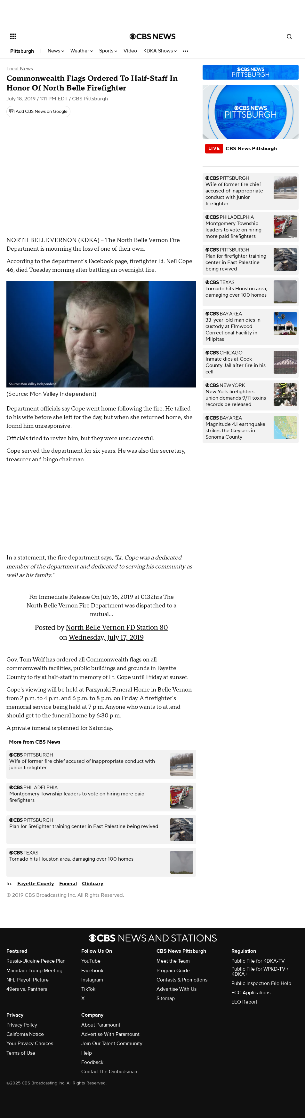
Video (130, 51)
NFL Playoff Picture (27, 979)
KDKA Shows (160, 51)
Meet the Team (173, 961)
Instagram (92, 979)
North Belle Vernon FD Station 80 (117, 627)
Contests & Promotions (182, 979)
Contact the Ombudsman (109, 1071)
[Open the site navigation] (57, 36)
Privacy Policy (21, 1025)
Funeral (68, 883)
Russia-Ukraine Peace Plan (36, 961)
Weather (81, 51)
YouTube (90, 961)
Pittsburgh (22, 51)
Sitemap (166, 998)
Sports (108, 51)
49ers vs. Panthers (26, 989)
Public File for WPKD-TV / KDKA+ (259, 971)
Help (86, 1053)
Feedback (92, 1062)
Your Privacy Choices (29, 1043)
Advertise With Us (177, 989)
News (56, 51)
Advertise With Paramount (110, 1034)
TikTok (88, 989)
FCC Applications (250, 992)
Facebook (92, 970)
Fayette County (35, 883)
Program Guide (173, 970)
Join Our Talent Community (111, 1043)
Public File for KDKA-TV (258, 961)
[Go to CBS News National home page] (153, 36)
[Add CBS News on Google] (38, 111)
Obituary (92, 883)
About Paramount (100, 1025)
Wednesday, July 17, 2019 (106, 637)
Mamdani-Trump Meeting (34, 970)
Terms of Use (20, 1053)
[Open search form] (289, 36)
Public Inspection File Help (261, 983)
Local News (19, 68)
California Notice (25, 1034)
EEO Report (244, 1002)
